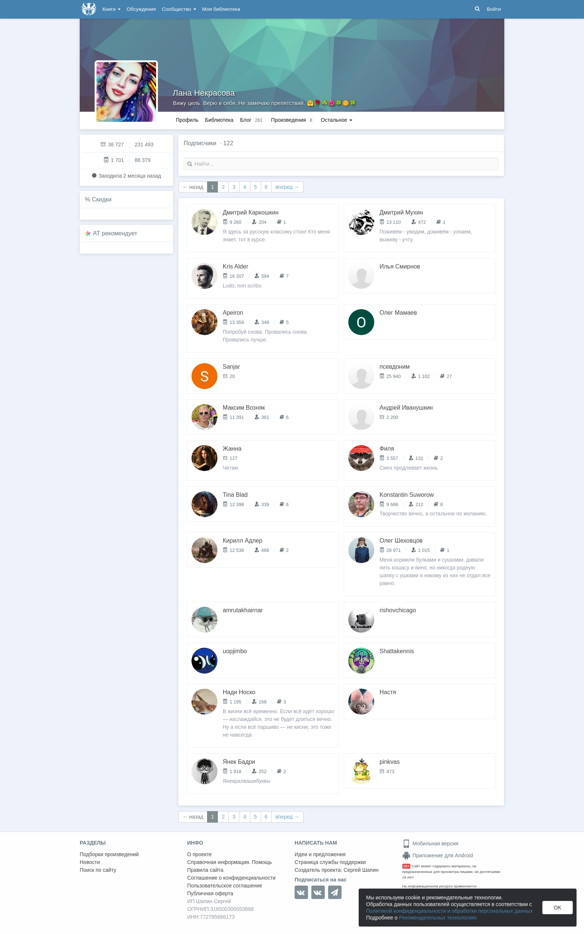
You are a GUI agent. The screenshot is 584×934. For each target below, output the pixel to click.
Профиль (187, 120)
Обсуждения (141, 9)
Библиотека (219, 120)
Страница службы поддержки (330, 862)
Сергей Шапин (360, 870)
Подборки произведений (109, 854)
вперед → (287, 187)
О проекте (199, 854)
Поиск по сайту (98, 870)
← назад (192, 187)
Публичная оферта (210, 893)
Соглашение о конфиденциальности (231, 878)
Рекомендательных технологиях (438, 918)
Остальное (336, 120)
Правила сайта (205, 870)
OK (557, 908)
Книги (111, 9)
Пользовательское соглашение (225, 886)
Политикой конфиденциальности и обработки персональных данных (449, 911)
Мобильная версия (430, 843)
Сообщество (179, 9)
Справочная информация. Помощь (229, 862)
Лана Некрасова (204, 93)
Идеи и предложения (320, 854)
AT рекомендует (115, 233)
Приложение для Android (437, 855)
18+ (406, 866)
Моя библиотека (221, 9)
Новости (90, 862)
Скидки (102, 199)
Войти (494, 9)
